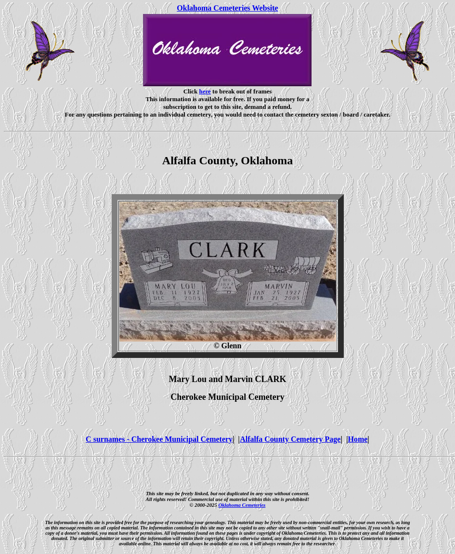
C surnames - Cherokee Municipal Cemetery (159, 439)
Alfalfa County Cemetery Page (290, 439)
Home (357, 439)
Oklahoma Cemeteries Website (227, 8)
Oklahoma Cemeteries (241, 505)
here (205, 91)
